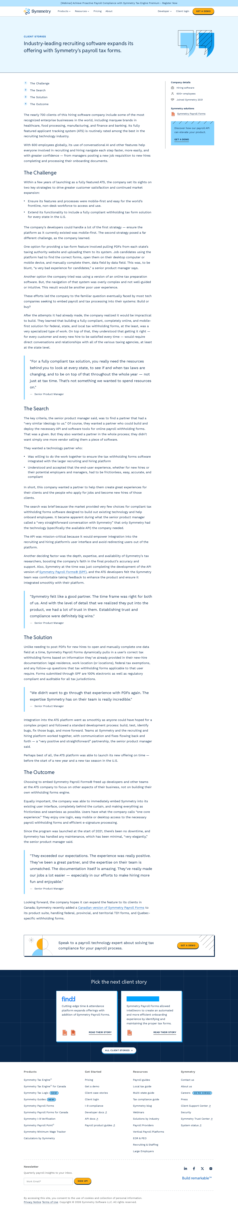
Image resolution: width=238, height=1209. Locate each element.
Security (186, 1113)
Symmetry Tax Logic (41, 1093)
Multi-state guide (143, 1093)
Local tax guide (142, 1087)
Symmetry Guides (40, 1100)
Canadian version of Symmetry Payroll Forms (111, 907)
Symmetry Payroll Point (39, 1126)
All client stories (119, 1051)
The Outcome (39, 104)
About (108, 11)
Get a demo (203, 11)
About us (186, 1087)
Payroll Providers (143, 1126)
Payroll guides (141, 1080)
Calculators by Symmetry (39, 1138)
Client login (182, 11)
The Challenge (39, 83)
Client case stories (96, 1093)
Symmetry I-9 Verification (39, 1119)
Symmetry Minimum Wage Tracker (45, 1132)
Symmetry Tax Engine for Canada (45, 1087)
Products (64, 11)
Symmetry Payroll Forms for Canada (46, 1113)
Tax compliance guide (146, 1100)
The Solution (38, 97)
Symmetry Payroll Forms (39, 1106)
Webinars (138, 1113)
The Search (38, 90)
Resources (82, 11)
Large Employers (143, 1151)
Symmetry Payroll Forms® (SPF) (63, 572)
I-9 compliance (94, 1106)
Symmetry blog (142, 1106)
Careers (196, 1093)
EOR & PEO (140, 1138)
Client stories (35, 36)
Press (184, 1100)
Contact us (187, 1080)
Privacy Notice (32, 1202)
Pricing (97, 11)
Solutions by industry (146, 1119)
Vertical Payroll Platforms (148, 1132)
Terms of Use (50, 1202)
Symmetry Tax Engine (38, 1080)
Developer (165, 11)
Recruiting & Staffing (145, 1145)
